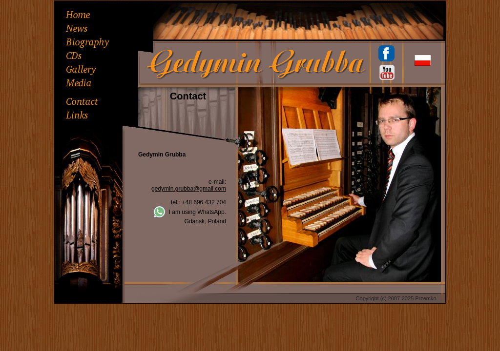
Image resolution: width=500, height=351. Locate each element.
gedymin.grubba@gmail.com (188, 188)
